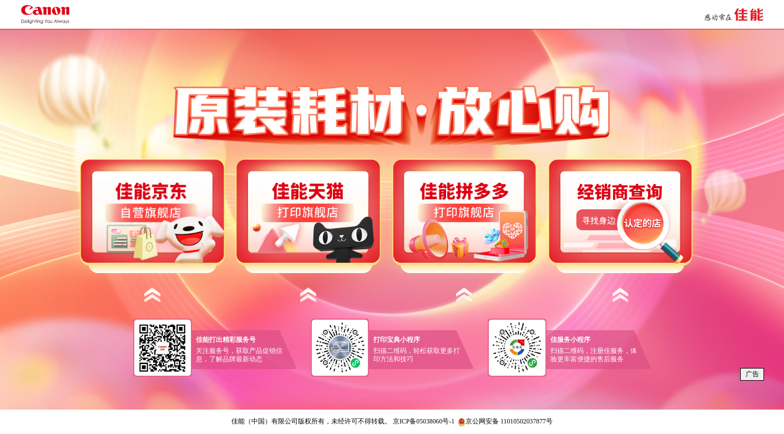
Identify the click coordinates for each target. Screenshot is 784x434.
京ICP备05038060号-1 (423, 421)
